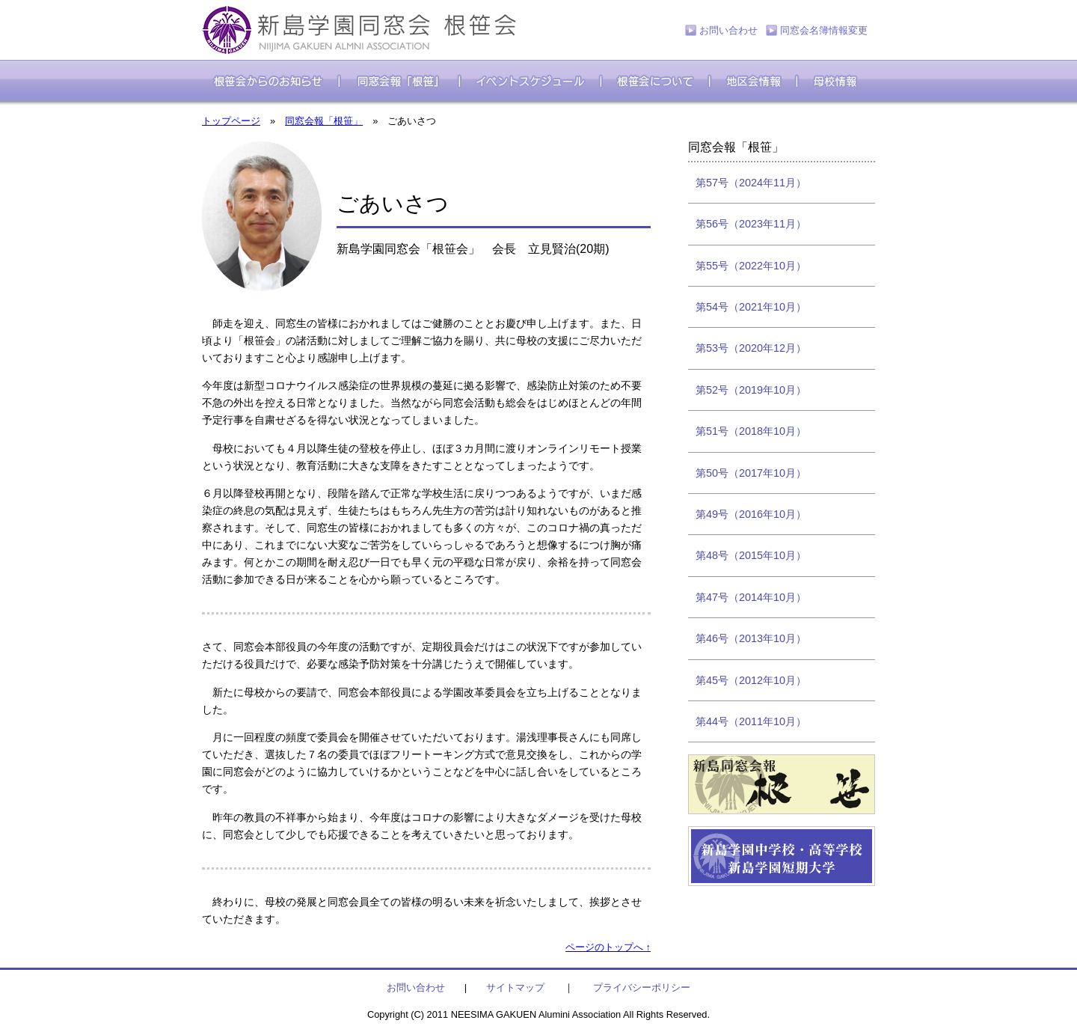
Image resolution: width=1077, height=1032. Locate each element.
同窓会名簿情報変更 (824, 30)
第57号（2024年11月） (751, 183)
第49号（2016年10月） (751, 514)
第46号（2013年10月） (751, 638)
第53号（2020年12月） (751, 348)
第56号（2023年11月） (751, 224)
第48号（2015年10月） (751, 555)
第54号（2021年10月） (751, 307)
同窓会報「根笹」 (324, 120)
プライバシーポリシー (641, 987)
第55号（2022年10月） (751, 266)
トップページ (231, 120)
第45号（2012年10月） (751, 680)
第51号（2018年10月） (751, 431)
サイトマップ (515, 987)
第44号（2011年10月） (751, 721)
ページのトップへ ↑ (608, 947)
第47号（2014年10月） (751, 597)
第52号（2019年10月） (751, 390)
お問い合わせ (728, 30)
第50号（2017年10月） (751, 473)
